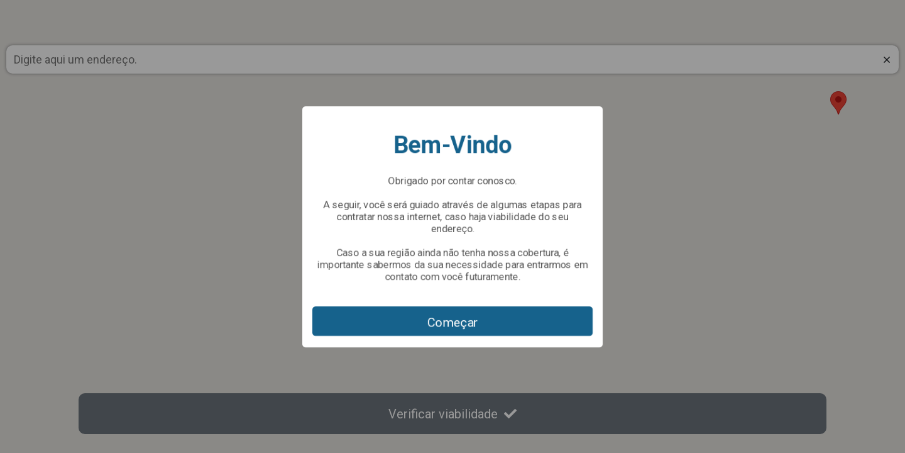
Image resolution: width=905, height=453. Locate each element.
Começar (452, 322)
